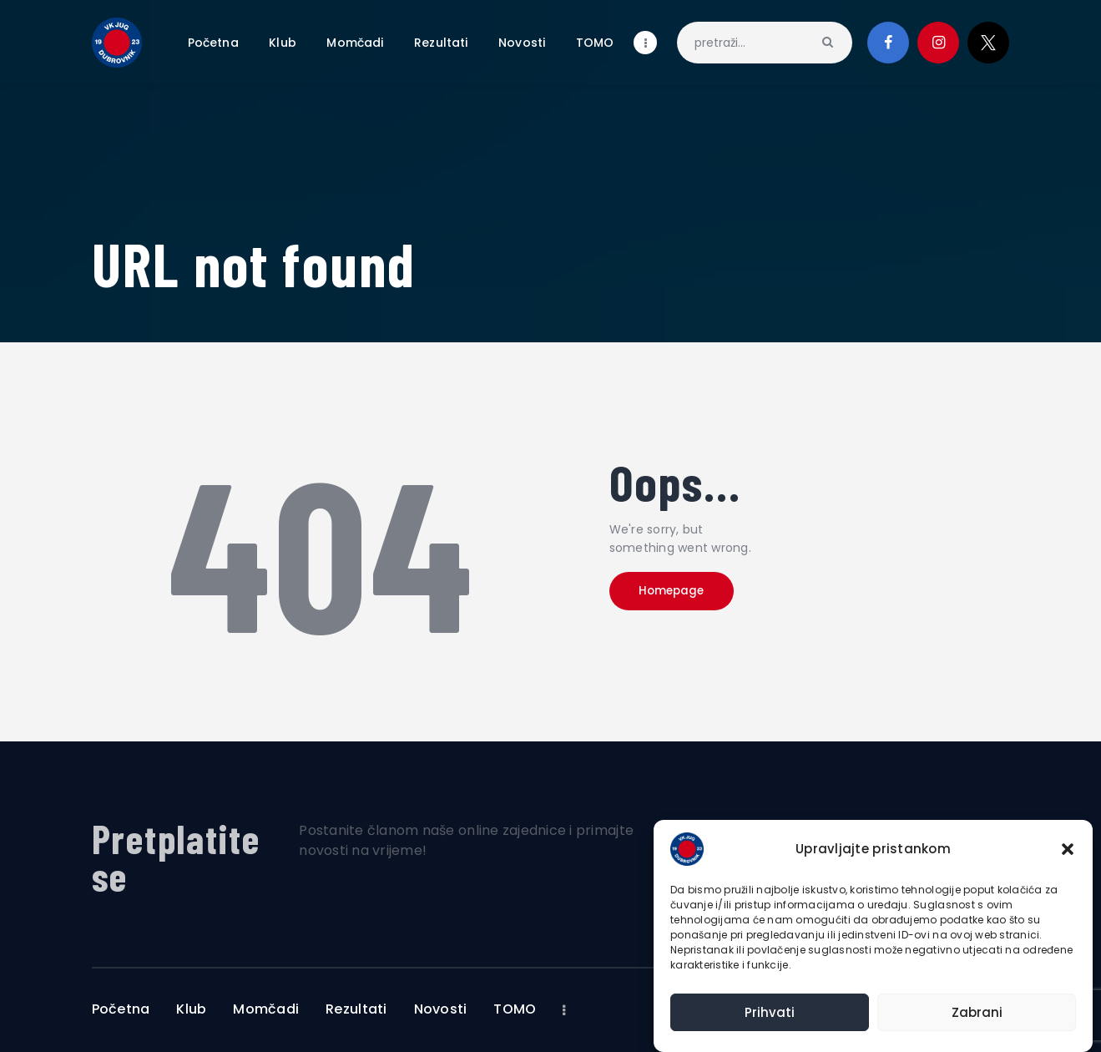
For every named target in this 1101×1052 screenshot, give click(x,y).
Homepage (684, 595)
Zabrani (977, 1012)
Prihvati (770, 1012)
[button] (1067, 849)
